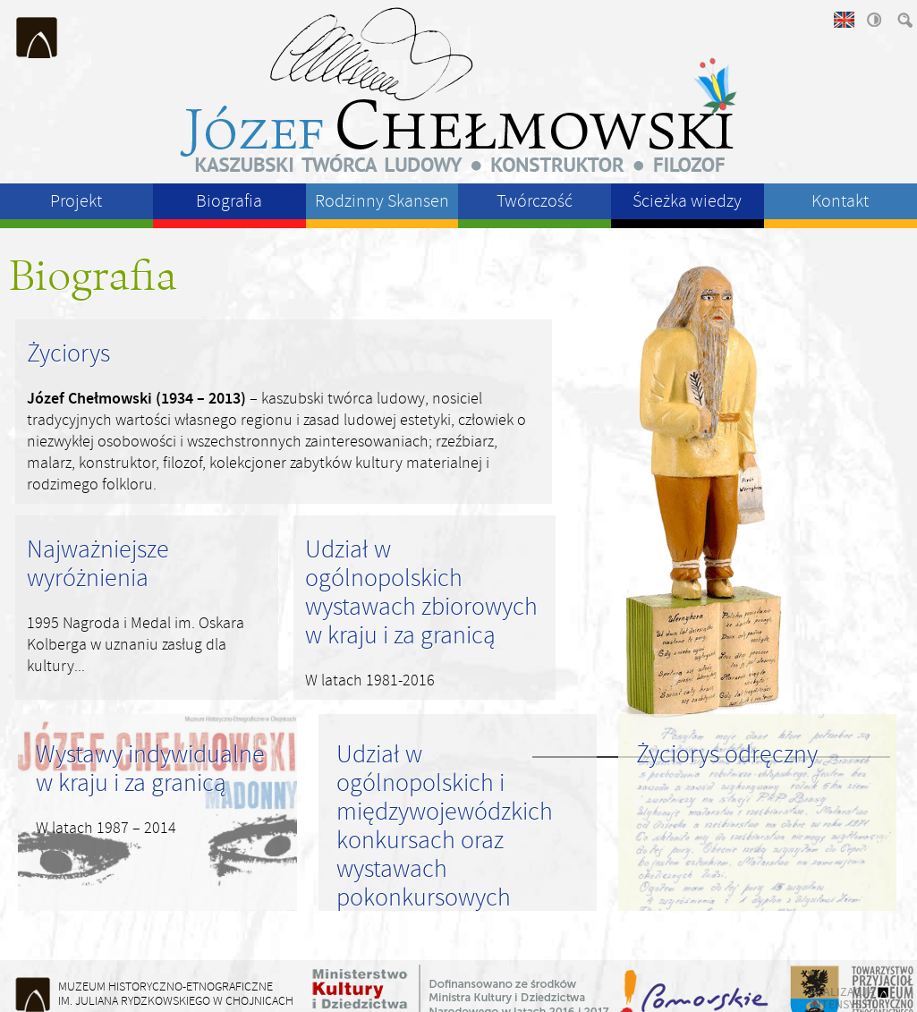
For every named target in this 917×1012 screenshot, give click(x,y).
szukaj (903, 19)
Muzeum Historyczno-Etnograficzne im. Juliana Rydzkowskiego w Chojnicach (37, 37)
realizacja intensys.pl (844, 997)
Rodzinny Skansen (382, 201)
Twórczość (535, 201)
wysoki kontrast (873, 19)
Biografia (229, 201)
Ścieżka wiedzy (687, 201)
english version (842, 19)
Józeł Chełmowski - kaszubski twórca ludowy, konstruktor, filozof (459, 89)
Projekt (76, 201)
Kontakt (840, 201)
